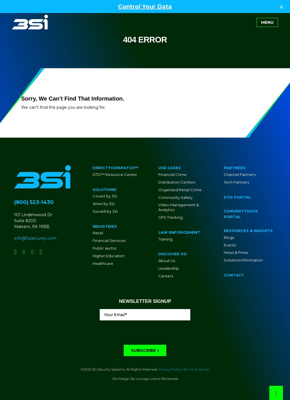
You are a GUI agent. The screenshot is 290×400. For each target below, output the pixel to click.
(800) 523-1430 (34, 202)
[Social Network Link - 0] (15, 252)
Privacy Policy (169, 369)
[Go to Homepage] (30, 22)
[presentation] (143, 334)
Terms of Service (196, 369)
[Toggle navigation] (267, 22)
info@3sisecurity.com (35, 238)
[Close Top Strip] (281, 6)
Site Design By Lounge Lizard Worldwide (145, 378)
